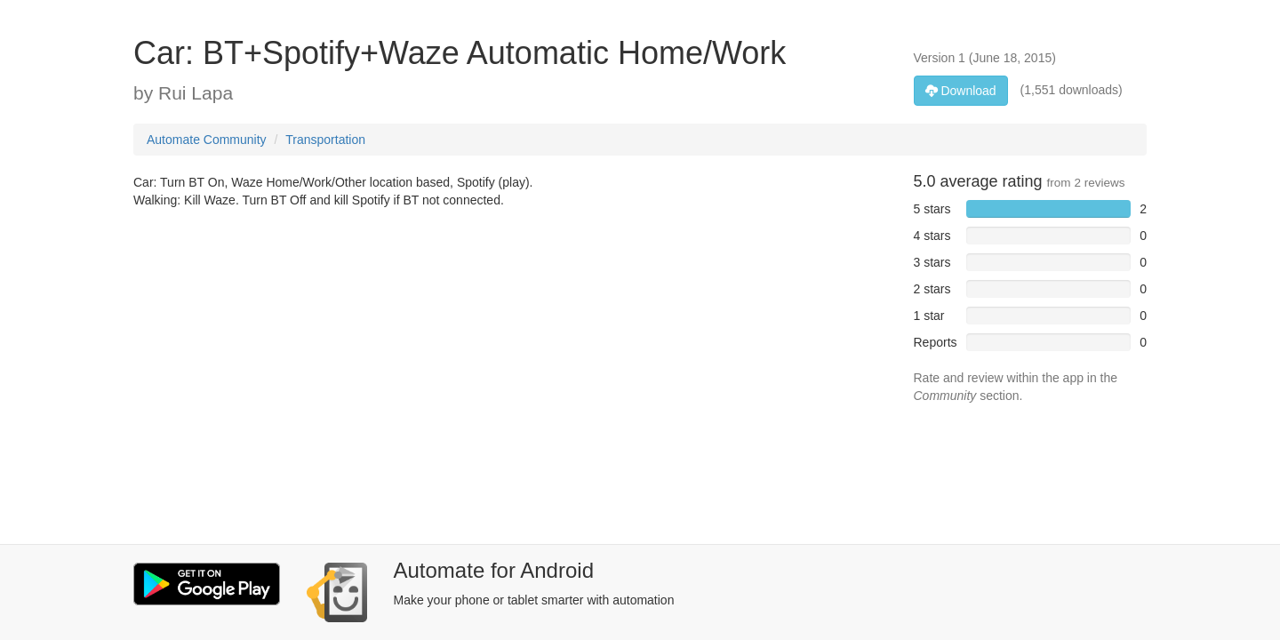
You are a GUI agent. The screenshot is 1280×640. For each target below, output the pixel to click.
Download (960, 91)
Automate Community (207, 139)
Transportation (325, 139)
